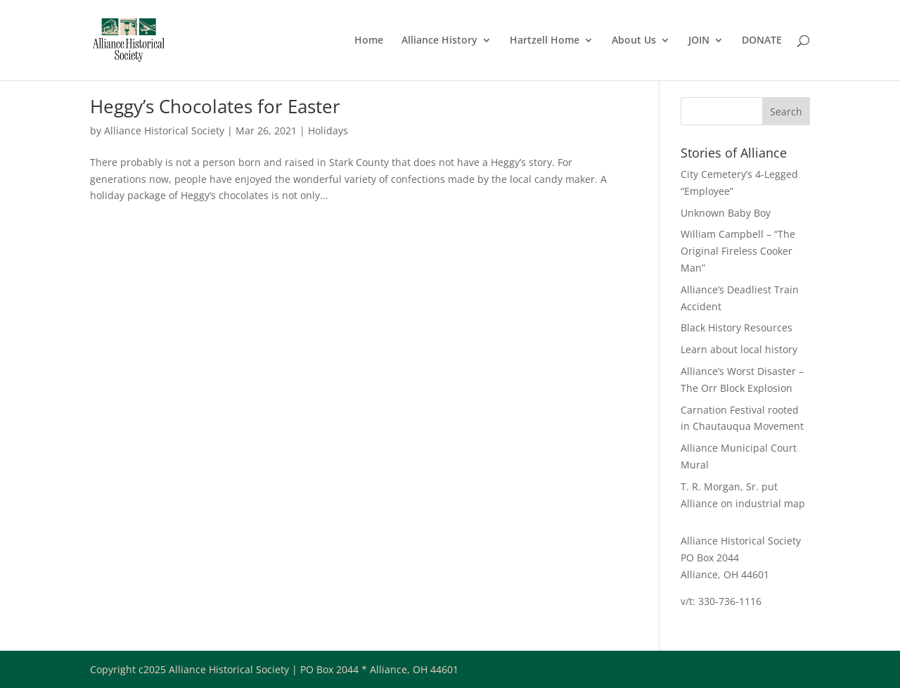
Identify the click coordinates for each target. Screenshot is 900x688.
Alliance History (439, 40)
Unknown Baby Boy (726, 212)
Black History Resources (736, 327)
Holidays (328, 130)
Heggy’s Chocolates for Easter (215, 106)
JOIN (698, 40)
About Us (634, 40)
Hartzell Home (544, 40)
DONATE (762, 40)
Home (368, 40)
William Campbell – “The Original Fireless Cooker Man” (738, 250)
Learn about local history (739, 349)
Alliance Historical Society (164, 130)
